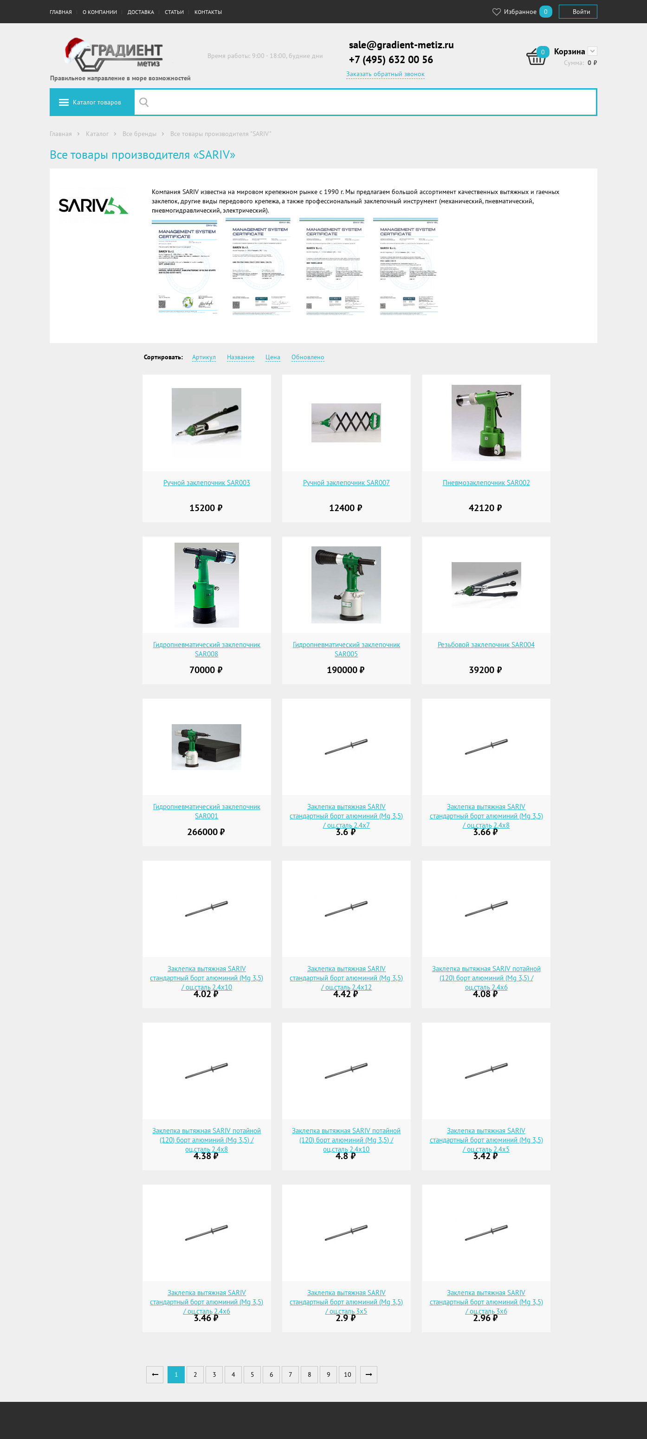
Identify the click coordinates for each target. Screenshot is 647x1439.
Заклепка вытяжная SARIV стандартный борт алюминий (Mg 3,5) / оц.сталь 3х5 (346, 1302)
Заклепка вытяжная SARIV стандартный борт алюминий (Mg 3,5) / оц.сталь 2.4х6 (206, 1302)
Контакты (208, 11)
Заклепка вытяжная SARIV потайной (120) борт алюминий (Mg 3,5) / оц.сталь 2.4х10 (346, 1140)
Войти (581, 11)
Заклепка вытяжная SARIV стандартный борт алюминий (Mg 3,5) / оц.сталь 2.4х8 (486, 816)
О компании (100, 11)
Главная (61, 11)
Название (240, 357)
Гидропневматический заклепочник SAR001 (206, 811)
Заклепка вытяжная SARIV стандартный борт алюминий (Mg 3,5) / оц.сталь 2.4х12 (346, 978)
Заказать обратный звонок (385, 74)
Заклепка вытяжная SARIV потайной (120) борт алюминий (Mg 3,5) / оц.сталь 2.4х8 (206, 1140)
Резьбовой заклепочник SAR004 (486, 644)
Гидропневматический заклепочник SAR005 (346, 649)
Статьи (174, 11)
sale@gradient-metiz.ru (401, 44)
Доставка (141, 11)
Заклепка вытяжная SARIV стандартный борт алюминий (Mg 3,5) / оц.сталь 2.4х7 (346, 816)
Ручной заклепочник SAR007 (346, 482)
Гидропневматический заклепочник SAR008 (206, 649)
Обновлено (307, 357)
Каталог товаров (97, 102)
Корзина (569, 51)
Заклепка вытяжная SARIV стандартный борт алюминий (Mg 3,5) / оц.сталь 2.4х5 (486, 1140)
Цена (272, 357)
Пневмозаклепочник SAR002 (486, 482)
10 (347, 1374)
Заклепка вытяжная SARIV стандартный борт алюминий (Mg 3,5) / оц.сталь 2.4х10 (206, 978)
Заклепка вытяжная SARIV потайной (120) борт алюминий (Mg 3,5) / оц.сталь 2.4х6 (486, 978)
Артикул (204, 357)
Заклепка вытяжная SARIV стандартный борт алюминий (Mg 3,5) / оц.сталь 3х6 (486, 1302)
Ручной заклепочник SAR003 (206, 482)
